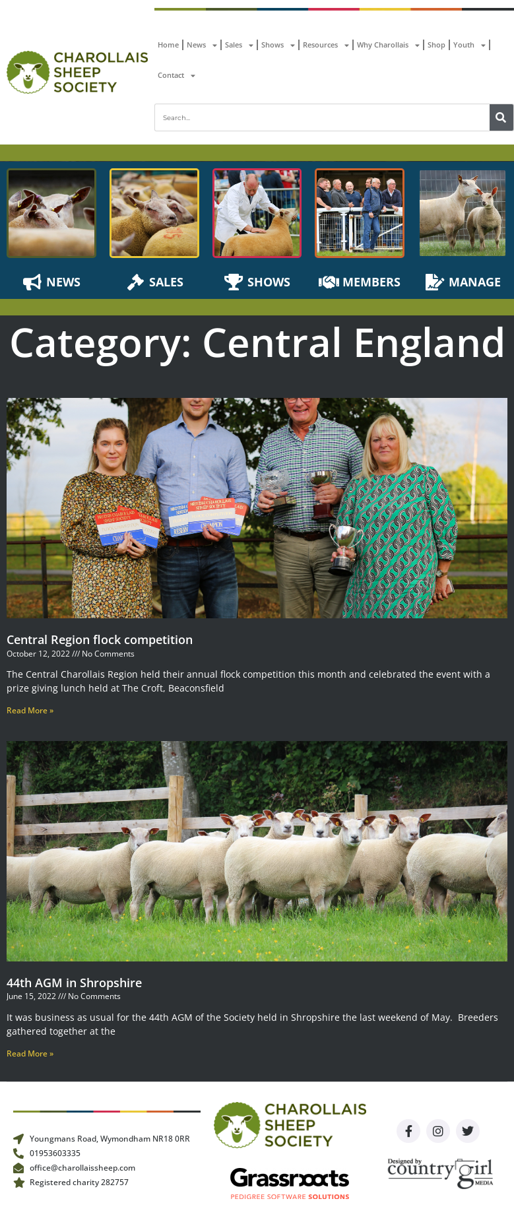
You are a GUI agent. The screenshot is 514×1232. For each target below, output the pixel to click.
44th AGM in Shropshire (74, 982)
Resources (326, 45)
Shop (436, 44)
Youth (469, 45)
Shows (278, 45)
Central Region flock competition (100, 639)
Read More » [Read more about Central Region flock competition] (30, 710)
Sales (239, 45)
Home (168, 44)
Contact (176, 75)
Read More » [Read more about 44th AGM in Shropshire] (30, 1053)
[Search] (501, 117)
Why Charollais (388, 45)
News (202, 45)
